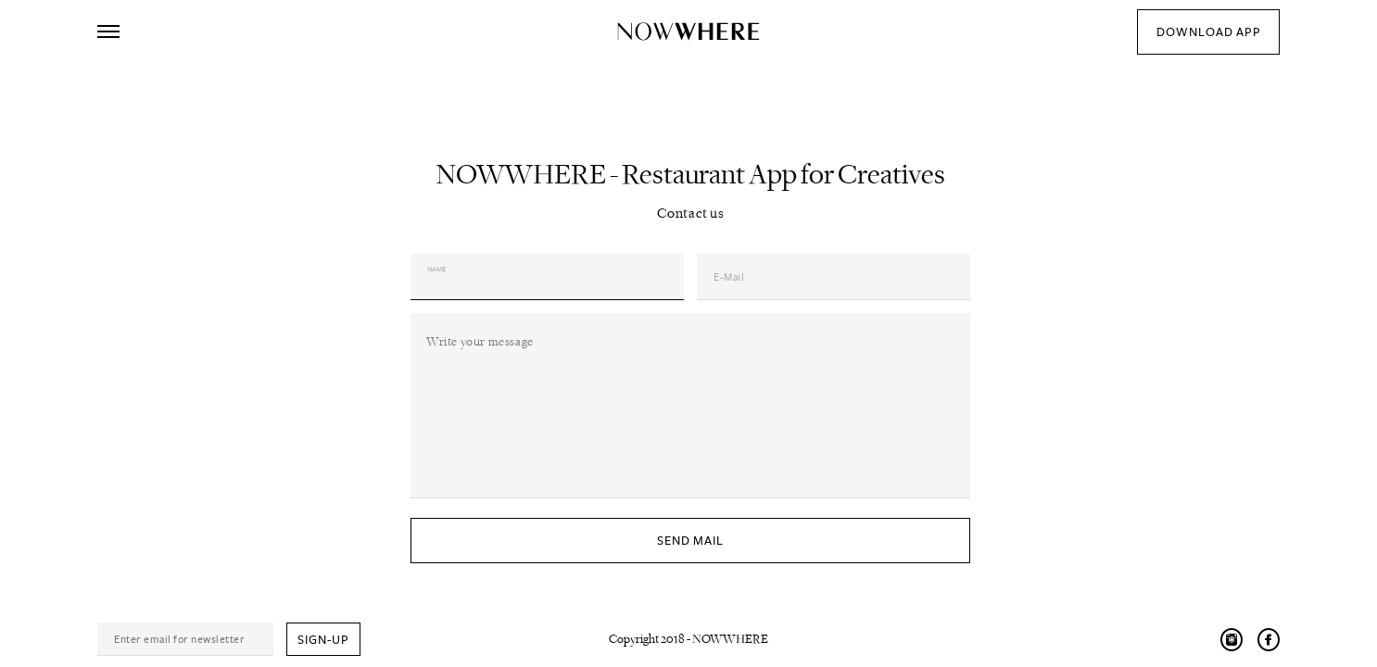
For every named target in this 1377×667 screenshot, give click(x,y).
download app (1208, 32)
